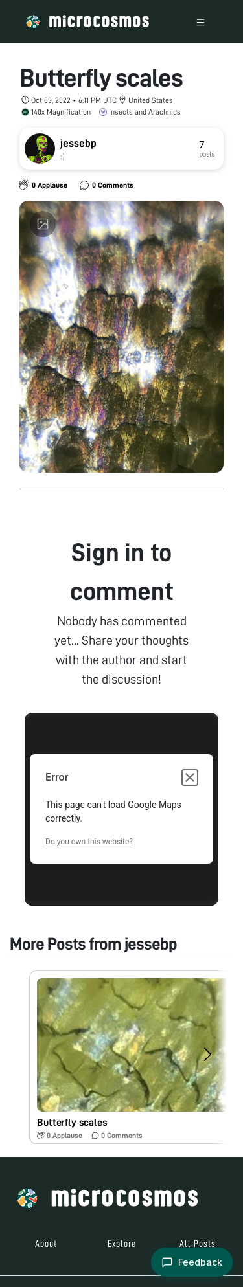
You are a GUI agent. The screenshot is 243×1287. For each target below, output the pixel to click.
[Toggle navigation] (201, 21)
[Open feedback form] (192, 1262)
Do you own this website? (89, 841)
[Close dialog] (190, 777)
